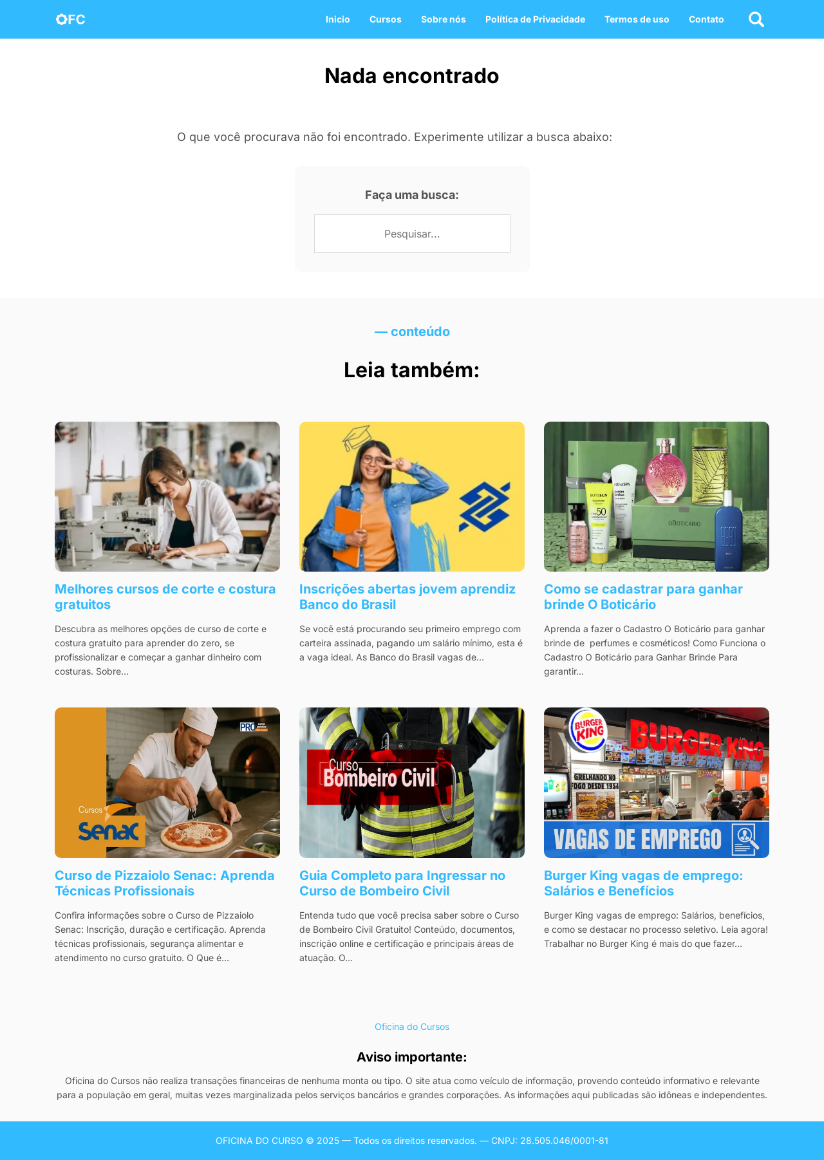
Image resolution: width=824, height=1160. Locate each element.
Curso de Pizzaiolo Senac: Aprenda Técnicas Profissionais (165, 883)
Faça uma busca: (412, 194)
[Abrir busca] (756, 19)
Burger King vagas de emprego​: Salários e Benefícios (644, 883)
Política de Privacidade (535, 19)
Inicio (338, 19)
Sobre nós (443, 19)
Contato (706, 19)
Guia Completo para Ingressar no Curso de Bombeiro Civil (402, 883)
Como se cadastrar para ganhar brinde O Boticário (643, 596)
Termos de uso (637, 19)
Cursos (386, 19)
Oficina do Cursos (412, 1026)
